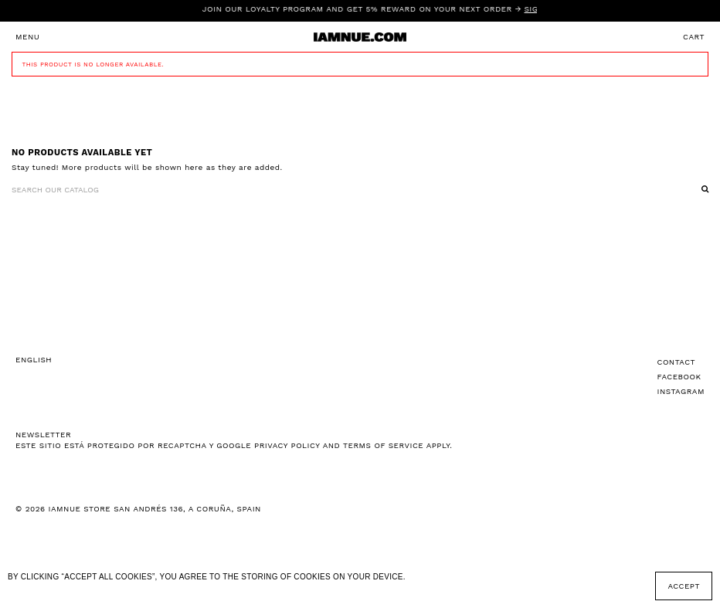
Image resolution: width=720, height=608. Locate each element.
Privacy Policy (287, 445)
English (33, 359)
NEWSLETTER (43, 434)
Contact (676, 362)
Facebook (679, 376)
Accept (683, 586)
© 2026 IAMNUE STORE (138, 508)
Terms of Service (383, 445)
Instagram (681, 391)
